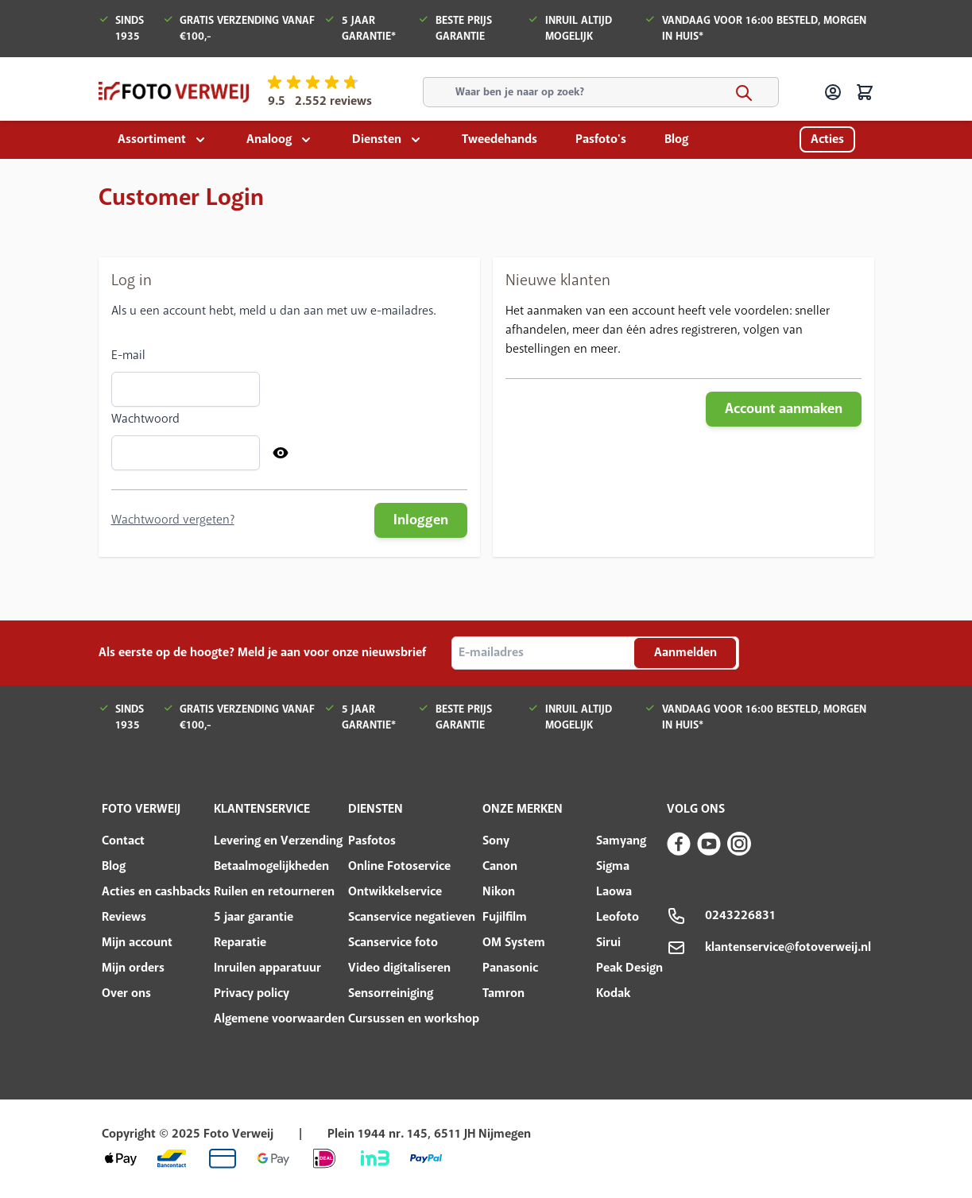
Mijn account (137, 942)
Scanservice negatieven (411, 917)
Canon (499, 866)
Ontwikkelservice (395, 891)
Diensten (376, 139)
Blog (676, 139)
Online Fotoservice (399, 866)
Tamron (503, 993)
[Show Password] (280, 452)
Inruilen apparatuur (267, 968)
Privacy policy (251, 993)
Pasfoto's (600, 139)
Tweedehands (499, 139)
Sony (495, 841)
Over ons (126, 993)
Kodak (613, 993)
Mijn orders (133, 968)
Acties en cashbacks (156, 891)
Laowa (614, 891)
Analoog (269, 139)
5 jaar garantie (253, 917)
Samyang (621, 841)
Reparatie (240, 942)
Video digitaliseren (399, 968)
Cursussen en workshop (413, 1019)
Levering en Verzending (278, 841)
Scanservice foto (393, 942)
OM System (513, 942)
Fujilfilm (504, 917)
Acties (827, 139)
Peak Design (629, 968)
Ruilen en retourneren (274, 891)
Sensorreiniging (390, 993)
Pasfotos (372, 841)
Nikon (498, 891)
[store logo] (174, 92)
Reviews (124, 917)
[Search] (743, 92)
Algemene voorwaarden (279, 1019)
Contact (123, 841)
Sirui (608, 942)
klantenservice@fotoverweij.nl (788, 947)
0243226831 (740, 915)
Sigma (612, 866)
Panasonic (510, 968)
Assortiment (152, 139)
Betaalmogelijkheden (271, 866)
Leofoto (617, 917)
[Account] (832, 92)
